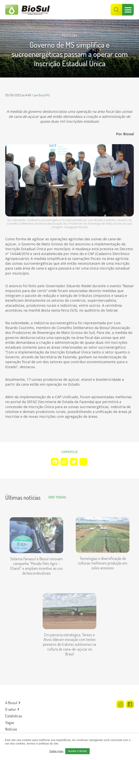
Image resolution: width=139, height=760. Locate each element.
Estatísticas (13, 715)
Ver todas (57, 497)
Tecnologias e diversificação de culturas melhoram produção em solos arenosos (102, 560)
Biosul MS (44, 95)
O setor (10, 709)
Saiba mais (56, 751)
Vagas (9, 722)
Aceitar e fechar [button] (77, 751)
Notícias (69, 35)
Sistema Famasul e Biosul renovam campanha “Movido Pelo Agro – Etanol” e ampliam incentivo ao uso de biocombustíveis (36, 563)
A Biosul (11, 702)
